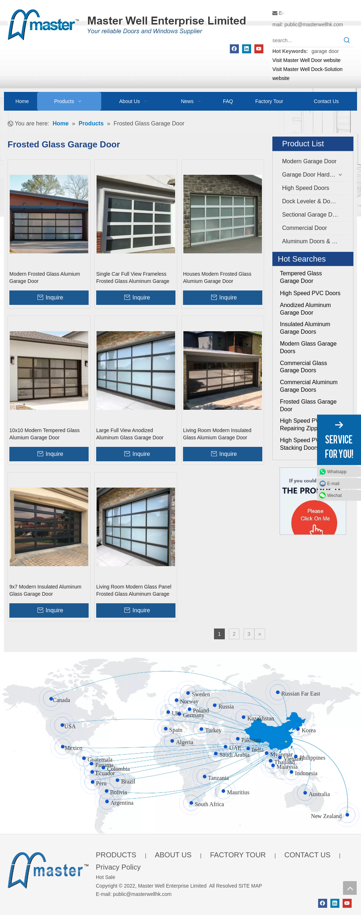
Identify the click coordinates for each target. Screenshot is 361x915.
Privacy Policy (118, 867)
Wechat (334, 495)
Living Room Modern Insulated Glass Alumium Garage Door (217, 433)
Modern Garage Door (309, 161)
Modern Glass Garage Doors (308, 347)
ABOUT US (173, 855)
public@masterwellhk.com (313, 24)
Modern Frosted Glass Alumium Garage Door (44, 277)
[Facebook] (234, 48)
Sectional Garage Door (311, 215)
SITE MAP (250, 886)
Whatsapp (337, 471)
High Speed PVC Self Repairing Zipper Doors (309, 424)
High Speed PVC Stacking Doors (302, 444)
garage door (325, 51)
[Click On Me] (313, 501)
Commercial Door (304, 228)
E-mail (333, 483)
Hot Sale (105, 877)
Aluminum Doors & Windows (315, 241)
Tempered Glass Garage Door (301, 277)
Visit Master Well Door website (306, 60)
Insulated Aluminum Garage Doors (305, 328)
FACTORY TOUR (238, 855)
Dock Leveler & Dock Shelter (315, 201)
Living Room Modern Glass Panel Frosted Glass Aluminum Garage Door (133, 591)
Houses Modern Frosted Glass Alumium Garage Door (217, 277)
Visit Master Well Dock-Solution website (307, 73)
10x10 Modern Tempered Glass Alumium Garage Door (44, 433)
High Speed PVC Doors (310, 293)
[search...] (306, 40)
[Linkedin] (246, 48)
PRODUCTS (116, 855)
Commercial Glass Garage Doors (303, 367)
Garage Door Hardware (312, 175)
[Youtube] (258, 48)
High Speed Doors (305, 188)
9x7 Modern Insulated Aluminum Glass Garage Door (45, 590)
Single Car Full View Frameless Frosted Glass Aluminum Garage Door (132, 278)
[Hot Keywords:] (346, 40)
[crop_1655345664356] (48, 869)
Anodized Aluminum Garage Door (305, 309)
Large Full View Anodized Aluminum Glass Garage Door (130, 433)
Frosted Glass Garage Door (308, 405)
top (350, 888)
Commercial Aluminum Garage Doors (309, 386)
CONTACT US (307, 855)
